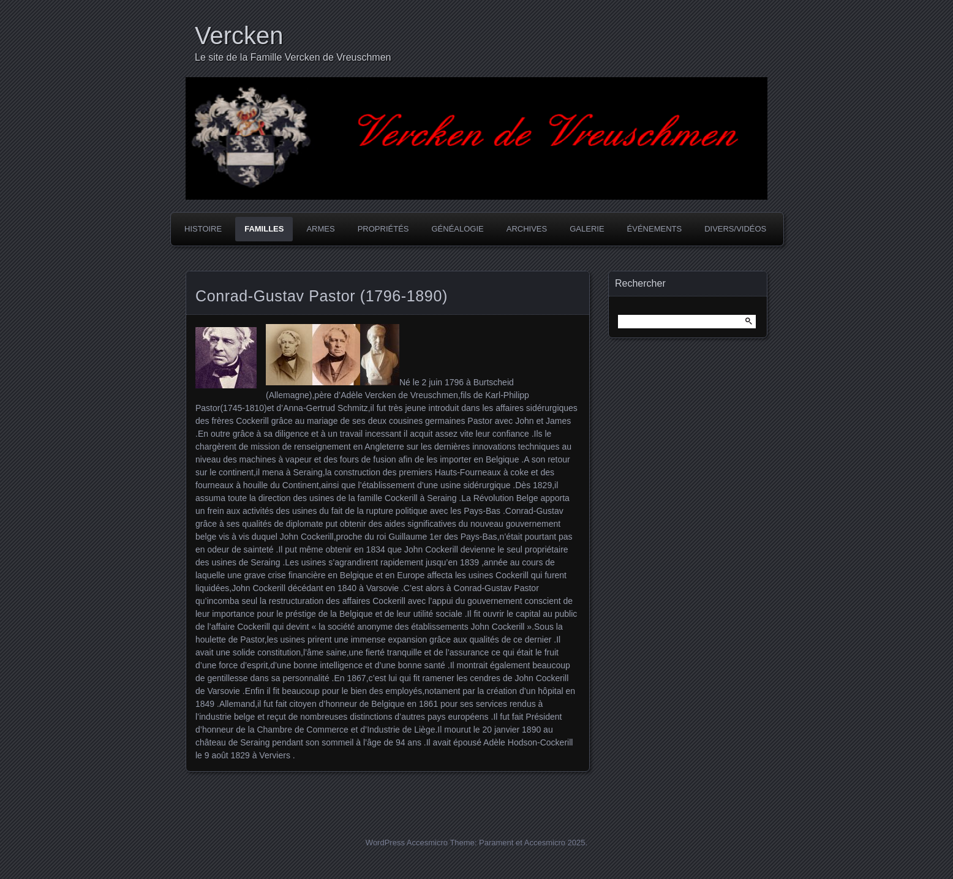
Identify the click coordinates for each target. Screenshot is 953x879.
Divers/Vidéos (735, 228)
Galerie (587, 228)
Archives (527, 228)
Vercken (239, 35)
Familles (264, 228)
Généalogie (457, 228)
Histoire (203, 228)
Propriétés (383, 228)
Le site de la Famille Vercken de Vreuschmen (293, 57)
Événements (654, 228)
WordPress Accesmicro (407, 842)
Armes (320, 228)
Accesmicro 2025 (555, 842)
